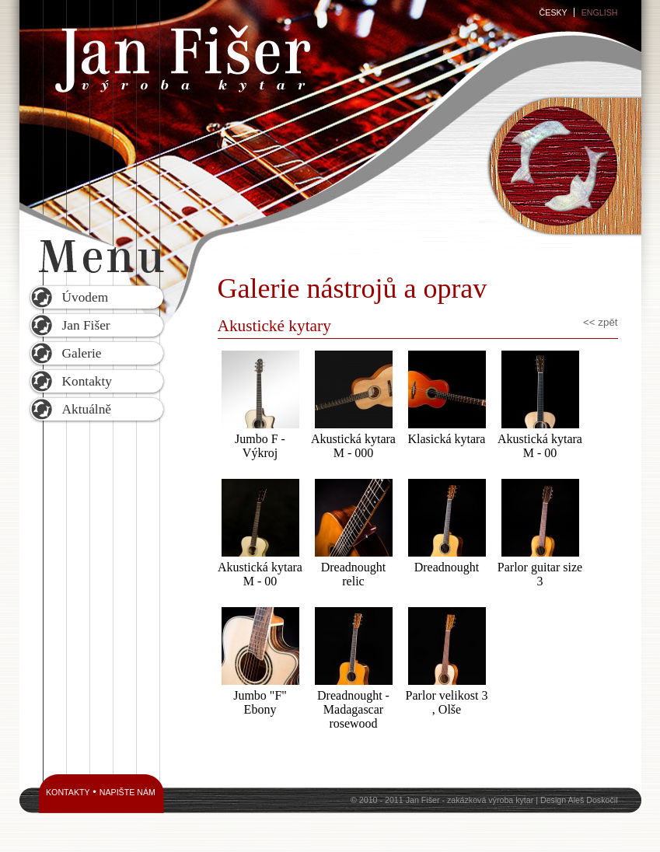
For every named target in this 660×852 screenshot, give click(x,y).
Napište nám (127, 792)
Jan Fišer (86, 325)
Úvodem (85, 297)
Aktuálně (87, 409)
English (599, 12)
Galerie (82, 353)
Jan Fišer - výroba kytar (180, 58)
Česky (553, 12)
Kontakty (87, 381)
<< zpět (600, 322)
